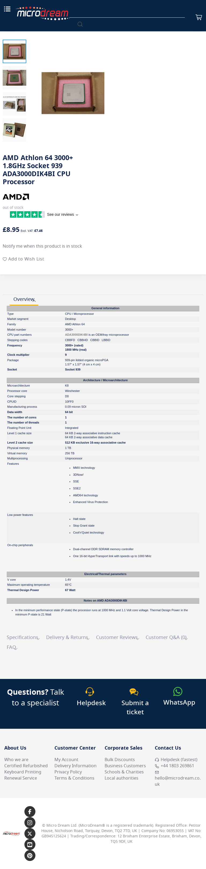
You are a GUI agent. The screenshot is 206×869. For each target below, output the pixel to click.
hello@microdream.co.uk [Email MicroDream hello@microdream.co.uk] (178, 779)
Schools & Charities (124, 772)
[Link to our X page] (29, 833)
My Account (66, 760)
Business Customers (125, 766)
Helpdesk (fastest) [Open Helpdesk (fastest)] (176, 760)
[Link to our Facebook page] (29, 811)
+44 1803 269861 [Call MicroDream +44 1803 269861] (174, 766)
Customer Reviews (117, 637)
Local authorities (121, 778)
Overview (23, 299)
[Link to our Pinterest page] (29, 855)
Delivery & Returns (67, 637)
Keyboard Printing (22, 772)
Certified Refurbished (26, 766)
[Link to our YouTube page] (29, 844)
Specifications (22, 637)
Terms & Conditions (74, 778)
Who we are (16, 760)
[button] (14, 51)
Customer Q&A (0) (166, 637)
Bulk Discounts (120, 760)
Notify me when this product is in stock (42, 246)
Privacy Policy (68, 772)
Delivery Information (75, 766)
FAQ (11, 647)
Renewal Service (20, 778)
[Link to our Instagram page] (29, 822)
